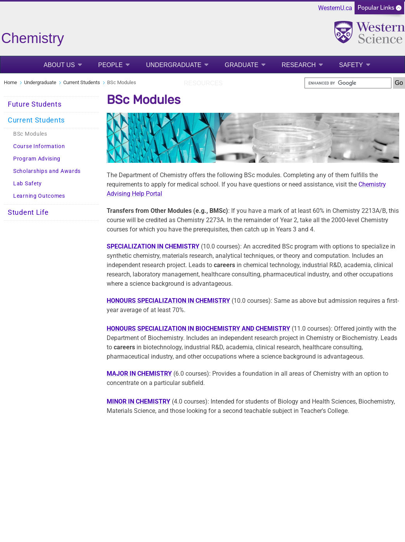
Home (10, 82)
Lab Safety (27, 183)
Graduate (241, 65)
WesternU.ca (335, 8)
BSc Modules (30, 134)
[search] (348, 83)
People (110, 65)
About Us (59, 65)
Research (299, 65)
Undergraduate (173, 65)
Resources (203, 83)
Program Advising (37, 158)
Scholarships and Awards (47, 171)
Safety (351, 65)
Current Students (81, 82)
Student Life (28, 212)
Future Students (35, 104)
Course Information (39, 146)
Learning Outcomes (39, 196)
